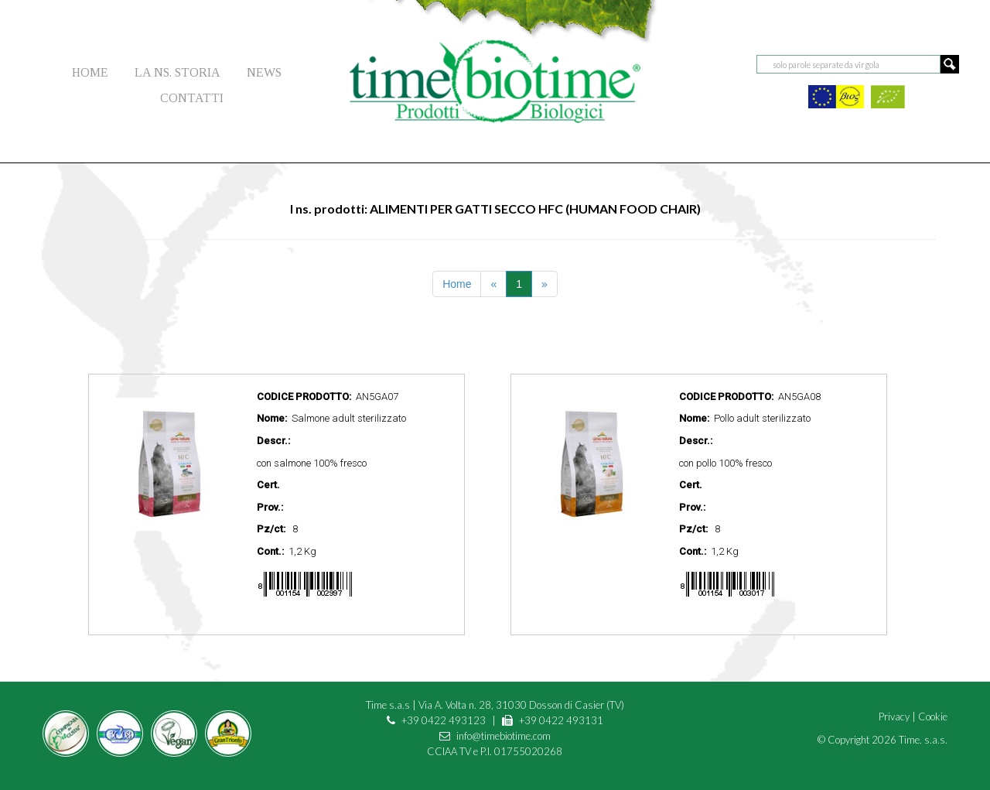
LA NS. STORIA (177, 72)
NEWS (264, 72)
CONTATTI (192, 97)
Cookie (932, 716)
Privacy (894, 716)
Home (456, 284)
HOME (90, 72)
